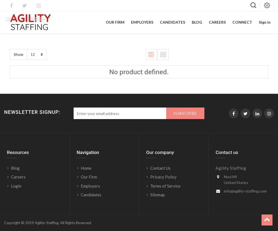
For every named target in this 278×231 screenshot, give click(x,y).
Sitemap (157, 194)
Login (16, 185)
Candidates (91, 194)
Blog (15, 168)
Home (86, 168)
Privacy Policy (163, 176)
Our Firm (89, 176)
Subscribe (185, 113)
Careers (18, 176)
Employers (90, 185)
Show (18, 54)
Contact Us (160, 168)
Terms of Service (165, 185)
